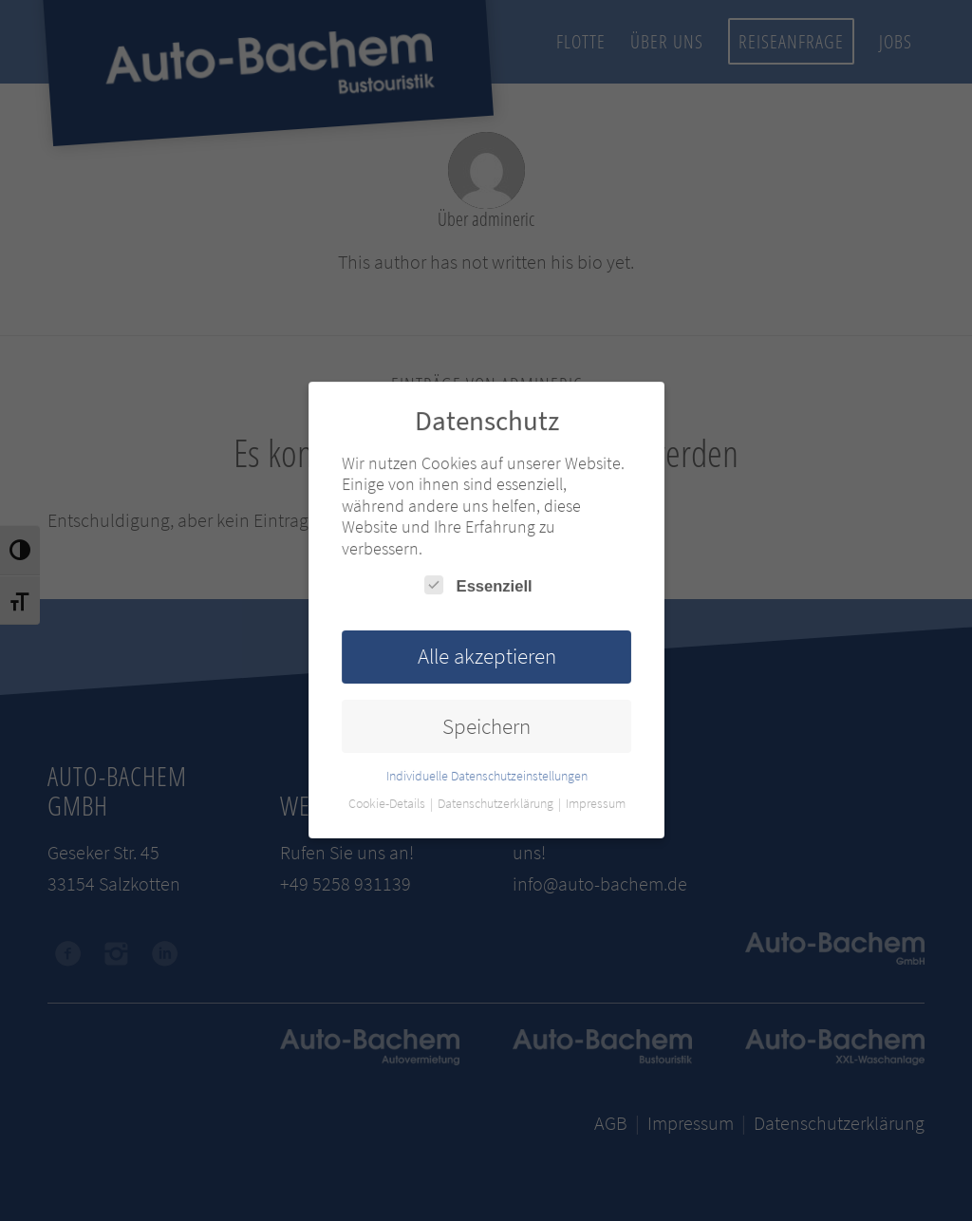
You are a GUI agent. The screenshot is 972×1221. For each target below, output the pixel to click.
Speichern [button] (486, 724)
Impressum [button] (593, 802)
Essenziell (478, 586)
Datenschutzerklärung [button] (496, 802)
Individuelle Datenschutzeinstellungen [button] (486, 774)
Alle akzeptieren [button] (486, 656)
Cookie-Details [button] (388, 802)
